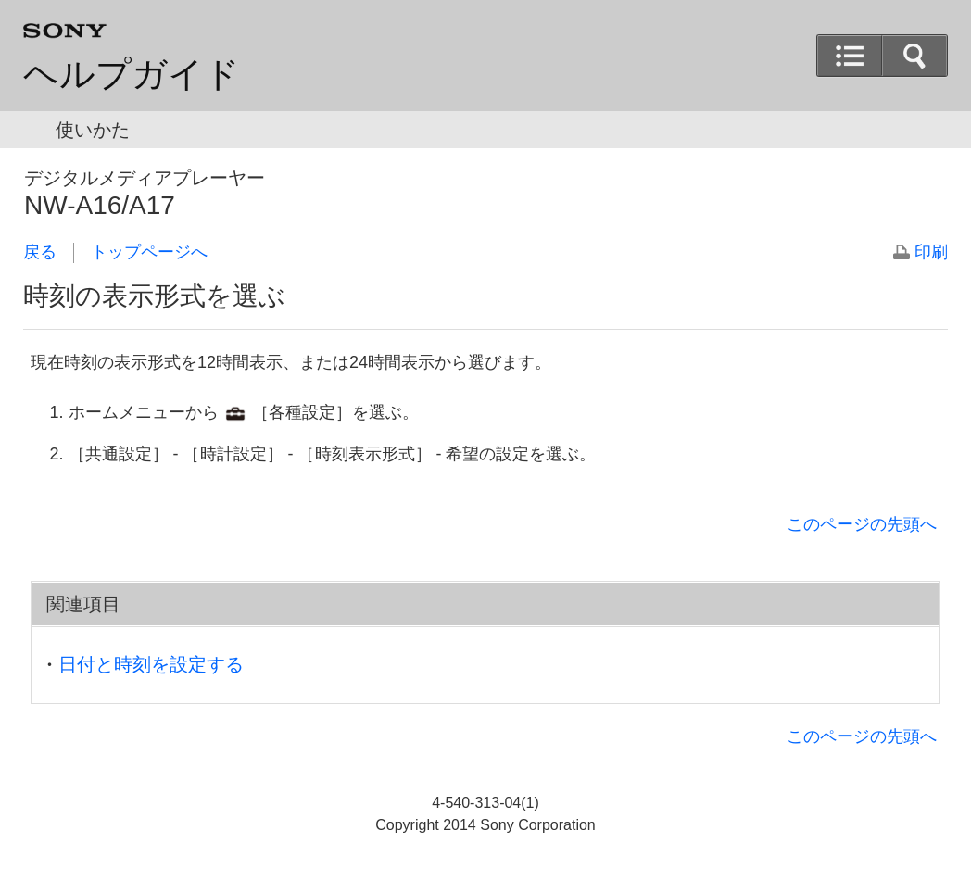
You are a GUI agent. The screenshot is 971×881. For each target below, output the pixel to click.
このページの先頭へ (862, 524)
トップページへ (149, 252)
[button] (914, 55)
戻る (40, 252)
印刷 (931, 252)
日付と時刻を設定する (151, 664)
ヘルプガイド (131, 74)
